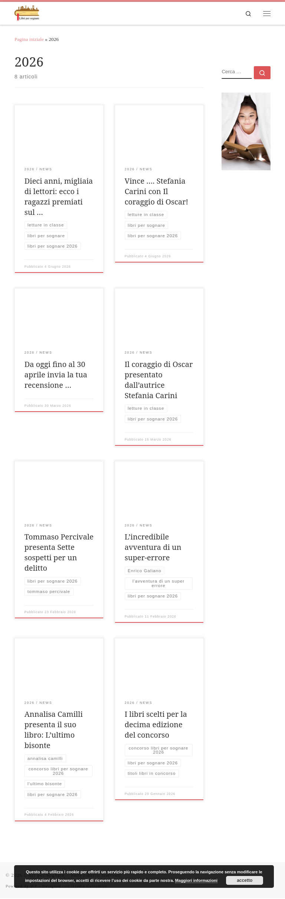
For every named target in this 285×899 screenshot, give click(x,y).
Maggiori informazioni (196, 880)
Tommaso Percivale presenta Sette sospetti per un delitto (59, 553)
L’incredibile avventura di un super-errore (153, 547)
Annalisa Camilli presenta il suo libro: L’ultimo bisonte (53, 730)
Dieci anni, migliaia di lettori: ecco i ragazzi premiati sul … (58, 197)
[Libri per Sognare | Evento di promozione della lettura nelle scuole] (27, 12)
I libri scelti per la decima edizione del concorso (156, 724)
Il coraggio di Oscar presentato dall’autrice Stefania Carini (159, 380)
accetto (244, 880)
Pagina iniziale (29, 40)
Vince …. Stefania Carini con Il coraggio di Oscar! (157, 191)
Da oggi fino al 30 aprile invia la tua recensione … (55, 375)
